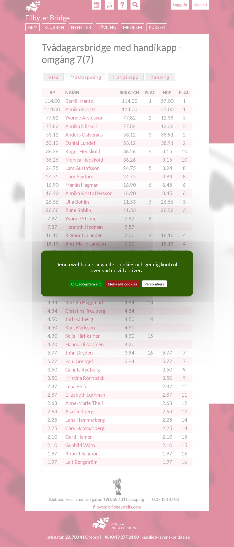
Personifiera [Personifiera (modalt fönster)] (154, 284)
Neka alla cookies (122, 284)
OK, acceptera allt (86, 284)
